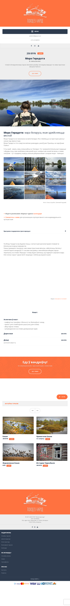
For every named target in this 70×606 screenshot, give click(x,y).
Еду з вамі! (35, 73)
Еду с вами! (35, 371)
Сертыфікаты (5, 562)
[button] (32, 410)
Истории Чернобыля (45, 463)
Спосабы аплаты (6, 556)
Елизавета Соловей (60, 299)
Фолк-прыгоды (5, 542)
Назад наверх (35, 579)
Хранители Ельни (44, 436)
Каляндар (4, 548)
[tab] (35, 231)
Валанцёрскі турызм (7, 545)
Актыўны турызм (11, 403)
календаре (37, 214)
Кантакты (3, 570)
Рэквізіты (3, 573)
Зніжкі (3, 559)
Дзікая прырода (5, 539)
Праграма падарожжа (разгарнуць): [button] (17, 231)
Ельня (5, 436)
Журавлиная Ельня (11, 463)
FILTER (62, 397)
